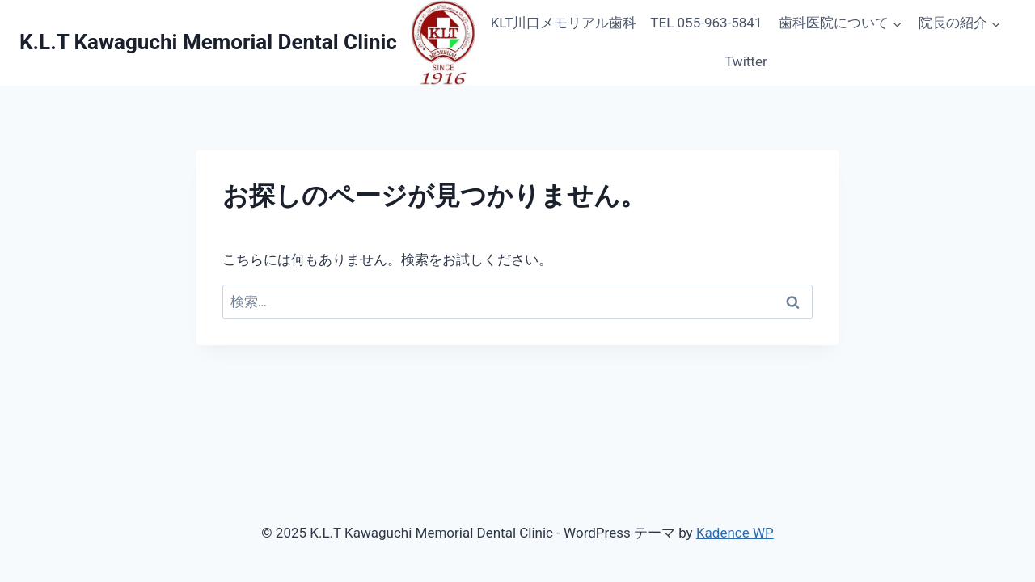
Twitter (745, 61)
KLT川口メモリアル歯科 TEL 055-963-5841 (627, 23)
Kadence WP (735, 533)
